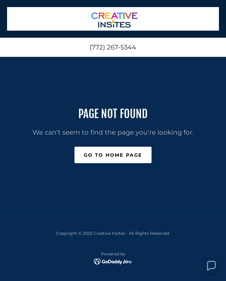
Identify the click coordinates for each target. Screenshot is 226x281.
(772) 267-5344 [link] (112, 47)
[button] (211, 266)
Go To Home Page (113, 155)
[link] (113, 19)
